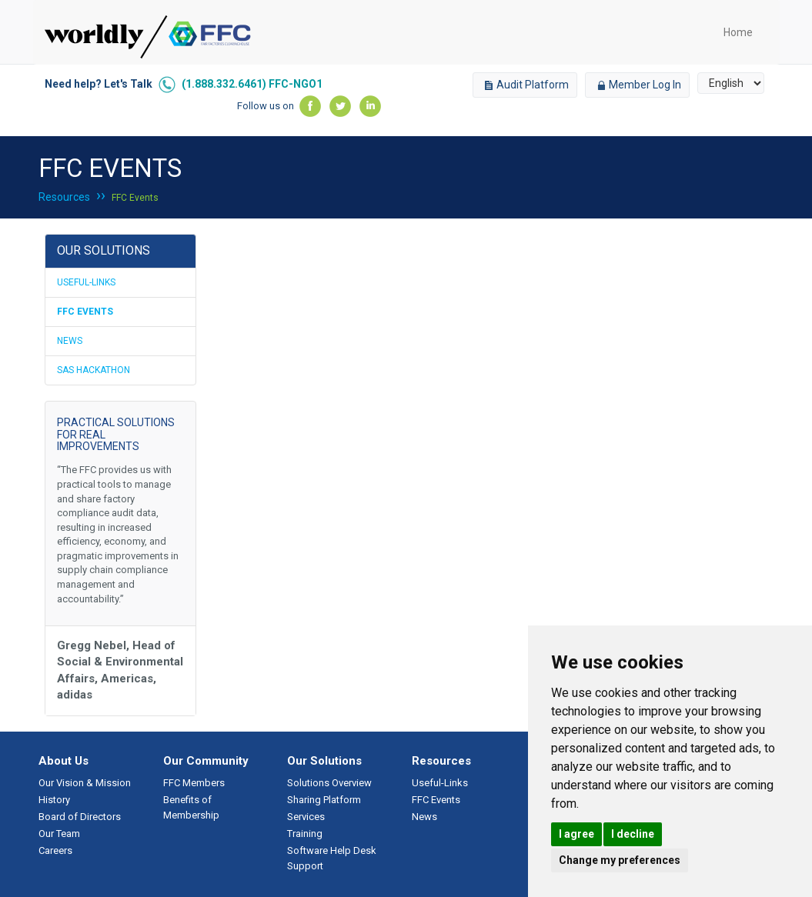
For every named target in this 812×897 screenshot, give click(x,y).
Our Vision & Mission (84, 783)
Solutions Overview (329, 783)
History (54, 799)
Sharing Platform (324, 799)
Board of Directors (79, 816)
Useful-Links (86, 282)
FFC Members (194, 783)
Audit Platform (525, 84)
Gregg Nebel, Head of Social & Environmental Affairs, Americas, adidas (120, 670)
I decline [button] (632, 834)
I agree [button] (576, 834)
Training (304, 833)
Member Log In (637, 84)
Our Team (59, 833)
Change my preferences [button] (619, 860)
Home (738, 32)
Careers (55, 850)
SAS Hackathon (93, 370)
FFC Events (135, 197)
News (69, 340)
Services (306, 816)
